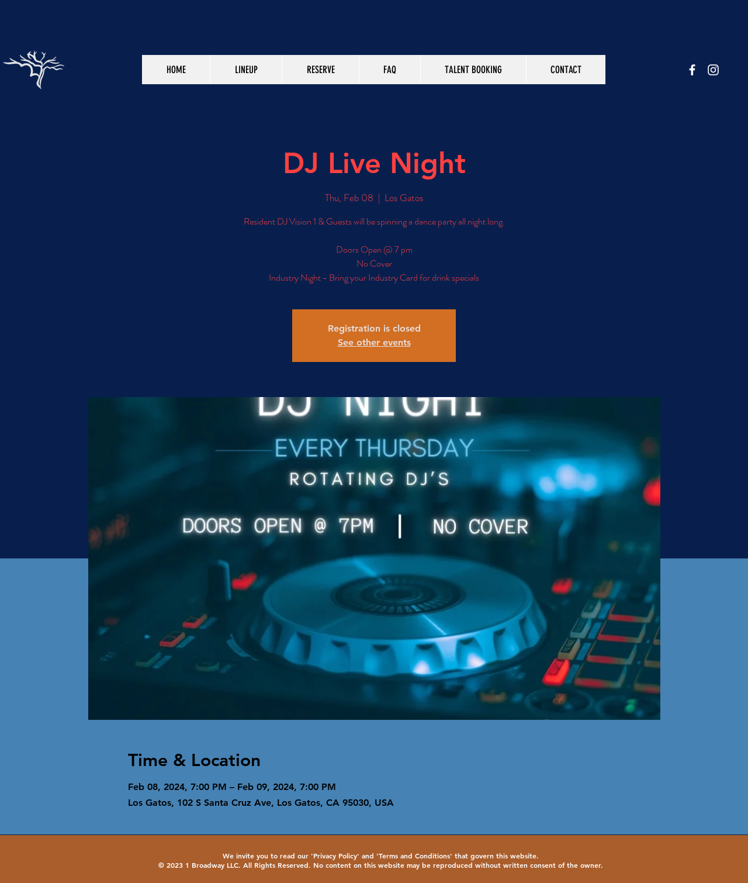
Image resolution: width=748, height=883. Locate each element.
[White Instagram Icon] (713, 70)
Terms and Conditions (414, 855)
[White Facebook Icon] (692, 70)
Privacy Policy (335, 855)
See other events (374, 342)
